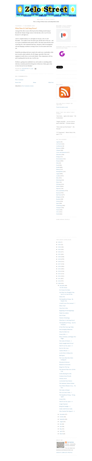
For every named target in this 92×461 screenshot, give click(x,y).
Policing (58, 184)
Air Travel (58, 144)
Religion (58, 197)
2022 (59, 252)
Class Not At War (63, 308)
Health (58, 167)
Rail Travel (59, 195)
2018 (59, 261)
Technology (59, 205)
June (61, 426)
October (62, 416)
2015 (59, 268)
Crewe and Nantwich (61, 152)
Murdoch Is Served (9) (64, 364)
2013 (59, 273)
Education (58, 154)
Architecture (59, 146)
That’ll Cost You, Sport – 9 (65, 345)
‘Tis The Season (63, 287)
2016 (59, 266)
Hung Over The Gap (64, 367)
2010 (59, 281)
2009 (59, 283)
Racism (58, 192)
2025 (59, 244)
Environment (59, 159)
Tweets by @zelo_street (62, 107)
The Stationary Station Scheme (66, 383)
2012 (59, 276)
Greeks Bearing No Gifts (65, 373)
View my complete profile (64, 452)
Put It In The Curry (63, 348)
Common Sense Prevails (65, 376)
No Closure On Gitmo (64, 290)
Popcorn (58, 188)
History (58, 169)
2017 (59, 264)
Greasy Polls (62, 399)
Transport (58, 207)
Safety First (62, 296)
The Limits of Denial (64, 390)
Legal (57, 173)
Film (57, 163)
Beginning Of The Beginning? (66, 310)
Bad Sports (62, 355)
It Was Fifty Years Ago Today (66, 327)
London (58, 175)
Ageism (58, 142)
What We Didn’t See (64, 332)
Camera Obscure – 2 (64, 350)
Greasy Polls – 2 (63, 334)
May (61, 429)
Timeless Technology (64, 318)
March (61, 433)
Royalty (58, 199)
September (62, 419)
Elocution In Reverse (64, 362)
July (61, 424)
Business (58, 148)
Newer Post (18, 82)
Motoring (58, 180)
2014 (59, 271)
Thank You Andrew (64, 313)
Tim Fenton (70, 442)
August (61, 421)
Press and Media (60, 190)
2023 (59, 249)
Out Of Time (62, 315)
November (62, 414)
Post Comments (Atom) (27, 86)
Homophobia (59, 171)
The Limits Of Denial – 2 (65, 341)
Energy (58, 156)
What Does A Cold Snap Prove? (67, 320)
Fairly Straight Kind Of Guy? (66, 343)
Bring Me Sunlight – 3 (64, 406)
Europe (58, 161)
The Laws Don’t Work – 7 (65, 392)
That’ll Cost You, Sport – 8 (65, 401)
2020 (59, 256)
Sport (57, 203)
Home (34, 82)
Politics (58, 186)
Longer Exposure (63, 404)
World (57, 214)
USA (57, 211)
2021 (59, 254)
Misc (57, 178)
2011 (59, 278)
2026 (59, 242)
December (62, 285)
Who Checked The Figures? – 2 (67, 411)
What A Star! (62, 305)
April (61, 431)
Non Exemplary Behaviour (65, 329)
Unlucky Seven (63, 378)
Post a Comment (19, 79)
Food (57, 165)
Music (57, 182)
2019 (59, 259)
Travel (57, 209)
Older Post (50, 82)
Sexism (58, 201)
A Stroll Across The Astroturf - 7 (67, 303)
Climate (22, 70)
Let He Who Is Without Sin (65, 353)
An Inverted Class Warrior (65, 381)
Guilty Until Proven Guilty (65, 409)
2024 (59, 247)
